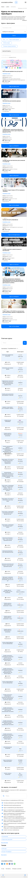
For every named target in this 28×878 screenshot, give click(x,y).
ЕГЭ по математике (11, 180)
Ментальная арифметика (14, 61)
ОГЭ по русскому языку (7, 304)
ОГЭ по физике (16, 304)
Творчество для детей (7, 839)
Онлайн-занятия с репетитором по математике (12, 250)
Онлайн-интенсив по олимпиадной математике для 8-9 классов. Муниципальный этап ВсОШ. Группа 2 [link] (7, 658)
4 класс (18, 150)
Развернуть (24, 20)
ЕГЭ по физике (19, 180)
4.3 (5, 159)
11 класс (4, 180)
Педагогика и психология (8, 269)
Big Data (4, 91)
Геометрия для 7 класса (17, 242)
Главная (2, 6)
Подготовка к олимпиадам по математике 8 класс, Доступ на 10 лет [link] (8, 513)
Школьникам (5, 836)
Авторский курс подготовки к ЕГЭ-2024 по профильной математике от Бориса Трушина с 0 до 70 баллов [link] (7, 475)
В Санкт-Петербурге (6, 851)
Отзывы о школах (16, 868)
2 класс (9, 150)
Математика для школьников (8, 64)
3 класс (14, 150)
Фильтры (3, 875)
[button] (16, 2)
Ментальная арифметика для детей (12, 71)
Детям (7, 6)
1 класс (4, 150)
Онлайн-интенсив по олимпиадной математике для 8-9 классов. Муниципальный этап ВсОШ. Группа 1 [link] (7, 736)
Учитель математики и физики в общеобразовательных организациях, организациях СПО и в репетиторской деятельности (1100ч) (13, 280)
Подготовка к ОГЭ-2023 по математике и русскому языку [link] (8, 500)
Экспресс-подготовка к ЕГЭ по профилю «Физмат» (14, 190)
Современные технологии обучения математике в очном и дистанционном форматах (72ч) (13, 131)
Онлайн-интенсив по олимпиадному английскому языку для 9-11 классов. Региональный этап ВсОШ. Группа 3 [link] (8, 697)
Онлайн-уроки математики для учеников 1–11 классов (14, 161)
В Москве (4, 848)
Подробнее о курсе (6, 73)
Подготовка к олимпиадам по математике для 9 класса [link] (8, 526)
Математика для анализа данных (12, 101)
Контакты (8, 868)
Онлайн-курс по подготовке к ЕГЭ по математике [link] (7, 591)
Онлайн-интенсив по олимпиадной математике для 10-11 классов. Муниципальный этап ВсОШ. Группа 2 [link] (7, 671)
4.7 (5, 218)
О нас (2, 868)
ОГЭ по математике (11, 301)
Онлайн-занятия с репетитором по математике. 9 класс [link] (7, 604)
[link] (14, 86)
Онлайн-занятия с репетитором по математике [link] (8, 434)
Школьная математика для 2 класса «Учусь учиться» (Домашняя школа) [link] (8, 565)
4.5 (5, 99)
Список (25, 875)
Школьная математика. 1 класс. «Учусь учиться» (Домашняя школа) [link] (7, 539)
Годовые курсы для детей (8, 183)
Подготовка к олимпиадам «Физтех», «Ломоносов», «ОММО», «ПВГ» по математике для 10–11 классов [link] (8, 488)
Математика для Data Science (13, 91)
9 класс (4, 301)
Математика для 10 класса (14, 239)
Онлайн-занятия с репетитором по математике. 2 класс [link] (7, 617)
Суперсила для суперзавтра (10, 219)
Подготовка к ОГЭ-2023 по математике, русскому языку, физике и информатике (13, 312)
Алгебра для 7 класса (7, 242)
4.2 (20, 593)
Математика (5, 61)
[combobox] (15, 795)
